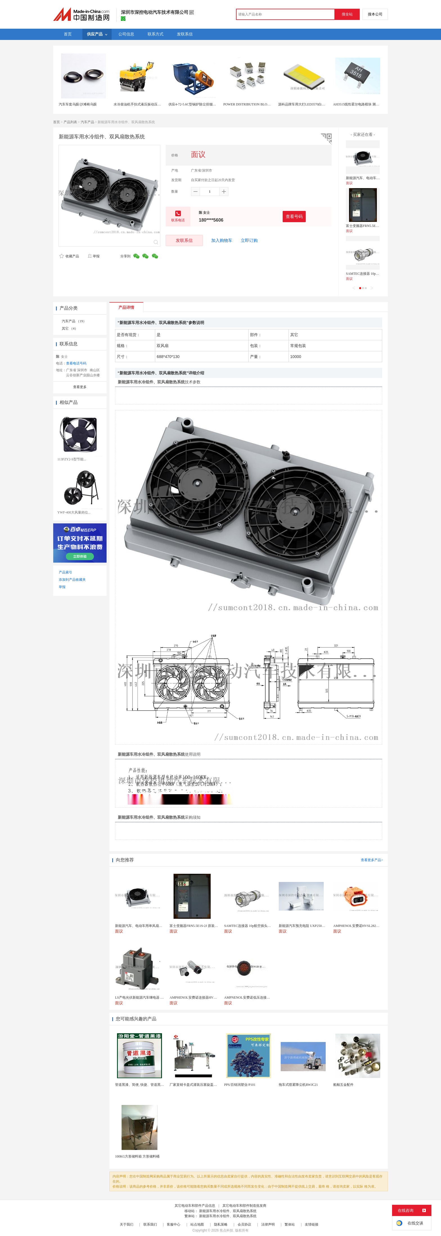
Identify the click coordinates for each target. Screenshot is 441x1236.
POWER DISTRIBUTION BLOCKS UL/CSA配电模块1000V (266, 104)
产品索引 (65, 572)
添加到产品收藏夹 (72, 580)
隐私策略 (221, 1224)
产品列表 (70, 122)
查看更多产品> (372, 860)
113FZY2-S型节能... (71, 459)
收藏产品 (69, 256)
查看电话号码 (76, 363)
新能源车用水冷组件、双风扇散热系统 (227, 1211)
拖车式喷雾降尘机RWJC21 (298, 1085)
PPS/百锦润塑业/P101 (239, 1085)
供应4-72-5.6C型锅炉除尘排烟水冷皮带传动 (200, 104)
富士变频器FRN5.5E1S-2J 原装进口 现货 (375, 226)
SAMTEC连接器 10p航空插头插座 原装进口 (378, 274)
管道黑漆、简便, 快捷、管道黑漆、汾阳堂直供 (149, 1085)
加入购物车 (221, 240)
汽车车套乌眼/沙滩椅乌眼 (78, 104)
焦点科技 (226, 1230)
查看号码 (294, 216)
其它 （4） (70, 328)
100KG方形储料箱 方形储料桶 (137, 1156)
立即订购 (249, 240)
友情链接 (311, 1224)
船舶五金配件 (343, 1085)
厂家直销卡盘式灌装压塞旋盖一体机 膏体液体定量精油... (212, 1085)
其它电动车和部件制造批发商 (244, 1206)
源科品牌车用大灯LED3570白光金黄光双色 (310, 104)
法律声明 (268, 1224)
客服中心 (173, 1224)
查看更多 (80, 387)
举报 (93, 256)
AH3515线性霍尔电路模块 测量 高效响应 (363, 104)
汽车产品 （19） (74, 321)
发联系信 (184, 240)
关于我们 (126, 1224)
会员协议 (244, 1224)
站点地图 (197, 1224)
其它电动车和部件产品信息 (195, 1206)
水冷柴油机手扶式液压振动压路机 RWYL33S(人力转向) (155, 104)
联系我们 (150, 1224)
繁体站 (290, 1224)
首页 (56, 122)
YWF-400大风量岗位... (74, 512)
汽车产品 (87, 122)
